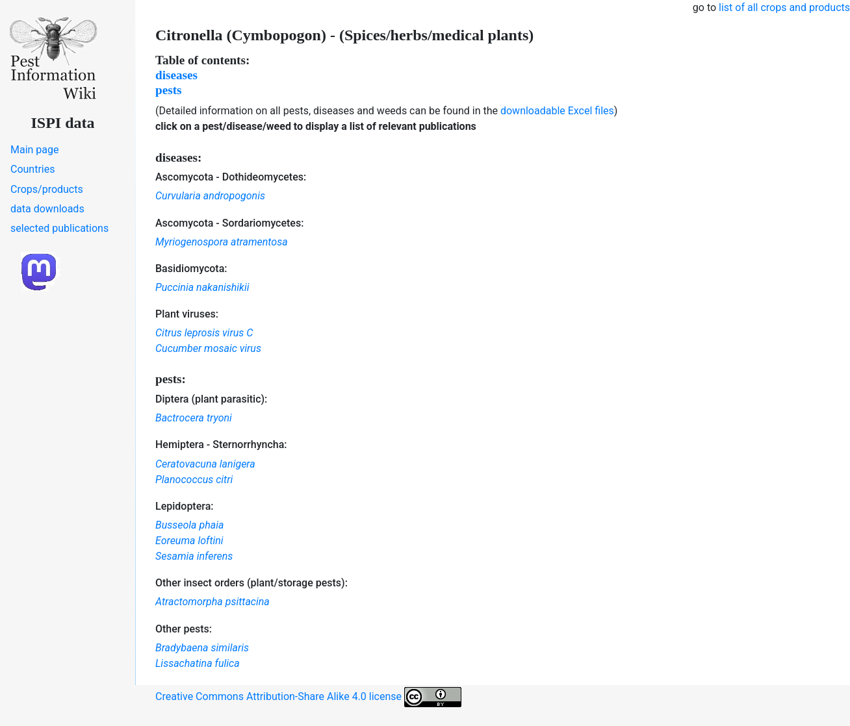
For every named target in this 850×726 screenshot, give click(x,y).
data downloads (47, 209)
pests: (170, 379)
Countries (32, 169)
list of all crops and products (784, 7)
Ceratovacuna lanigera (205, 464)
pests (168, 90)
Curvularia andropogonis (210, 196)
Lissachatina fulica (197, 663)
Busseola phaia (189, 525)
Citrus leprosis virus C (204, 333)
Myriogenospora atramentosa (221, 242)
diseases (176, 75)
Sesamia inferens (194, 556)
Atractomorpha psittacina (212, 601)
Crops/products (46, 189)
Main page (34, 150)
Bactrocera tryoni (193, 418)
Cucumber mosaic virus (208, 348)
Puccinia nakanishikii (202, 287)
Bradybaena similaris (202, 648)
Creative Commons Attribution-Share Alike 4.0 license (308, 697)
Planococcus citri (194, 479)
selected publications (59, 228)
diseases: (178, 157)
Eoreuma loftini (189, 540)
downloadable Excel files (557, 111)
